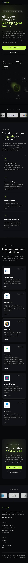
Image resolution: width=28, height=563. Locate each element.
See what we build (14, 472)
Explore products (14, 52)
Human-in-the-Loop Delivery (8, 528)
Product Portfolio (6, 532)
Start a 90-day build (14, 48)
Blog (3, 547)
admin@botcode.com (7, 517)
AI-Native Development (7, 525)
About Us (4, 540)
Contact (4, 543)
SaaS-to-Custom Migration (8, 530)
